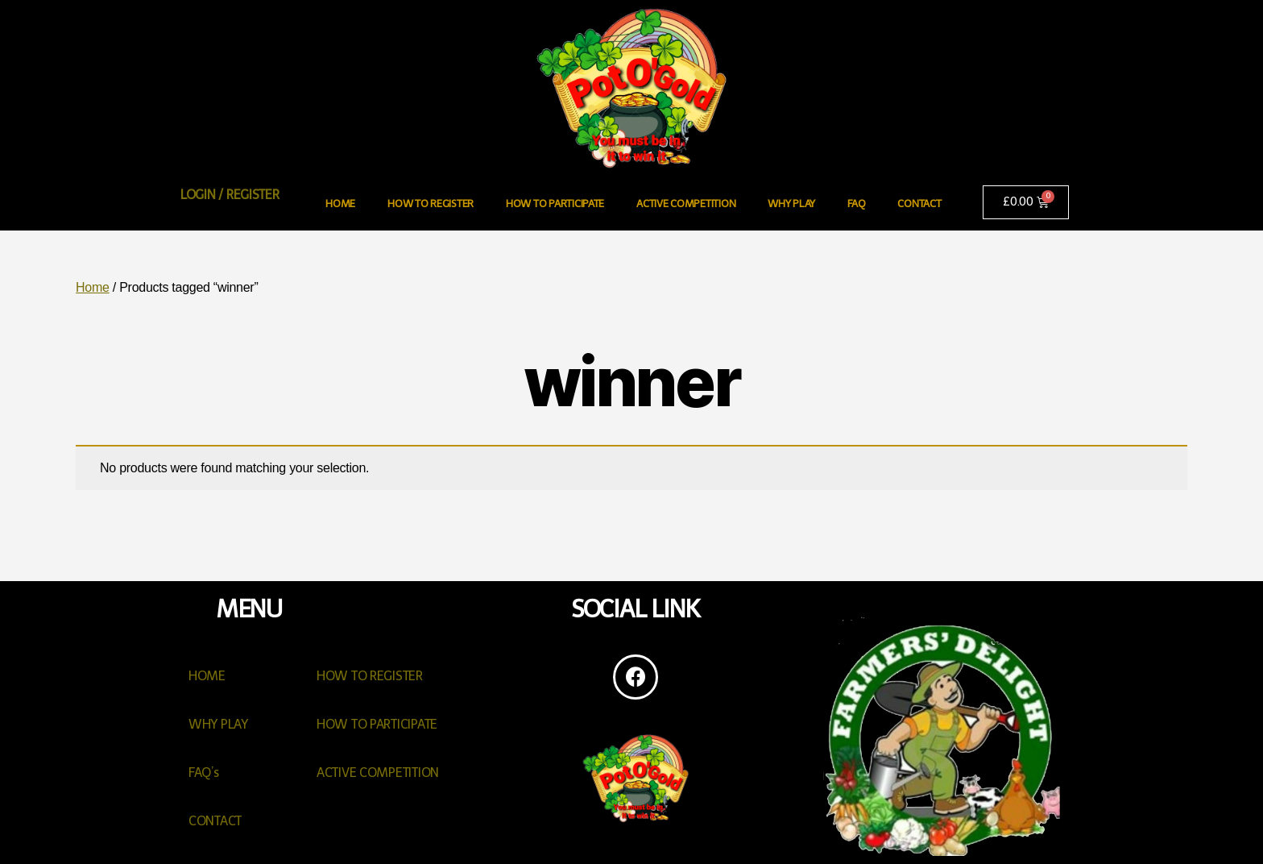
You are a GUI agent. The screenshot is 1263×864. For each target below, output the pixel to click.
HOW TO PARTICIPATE (555, 203)
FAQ (856, 203)
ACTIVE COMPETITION (685, 203)
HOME (340, 203)
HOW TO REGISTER (430, 203)
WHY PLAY (791, 203)
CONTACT (919, 203)
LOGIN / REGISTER (230, 194)
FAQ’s (203, 772)
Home (93, 287)
